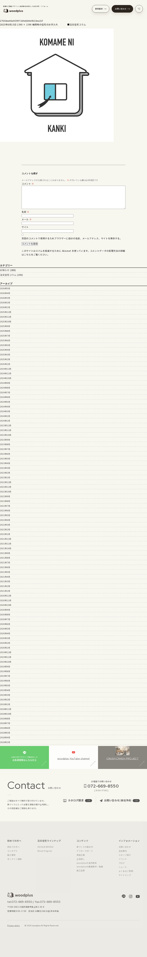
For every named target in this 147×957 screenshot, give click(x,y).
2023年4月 (5, 463)
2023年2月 (5, 472)
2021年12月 (5, 538)
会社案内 (123, 853)
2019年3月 (5, 695)
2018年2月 (5, 742)
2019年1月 (5, 704)
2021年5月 (5, 572)
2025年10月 (5, 321)
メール (27, 219)
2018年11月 (5, 709)
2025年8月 (5, 330)
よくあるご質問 (126, 873)
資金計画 (81, 857)
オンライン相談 (14, 861)
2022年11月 (5, 486)
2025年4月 (5, 349)
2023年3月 (5, 468)
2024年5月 (5, 401)
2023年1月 (5, 477)
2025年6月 (5, 340)
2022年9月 (5, 496)
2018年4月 (5, 737)
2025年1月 (5, 364)
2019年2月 (5, 699)
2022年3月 (5, 524)
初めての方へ (13, 849)
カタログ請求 (77, 803)
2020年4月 (5, 633)
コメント (28, 183)
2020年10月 (5, 605)
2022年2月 (5, 529)
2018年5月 (5, 732)
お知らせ (4, 270)
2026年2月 (5, 302)
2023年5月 (5, 458)
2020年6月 (5, 624)
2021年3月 (5, 581)
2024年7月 (5, 392)
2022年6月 (5, 510)
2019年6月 (5, 680)
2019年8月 (5, 671)
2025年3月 (5, 354)
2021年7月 (5, 562)
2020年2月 (5, 642)
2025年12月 (5, 312)
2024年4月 (5, 406)
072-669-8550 (103, 788)
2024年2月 (5, 416)
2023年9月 (5, 439)
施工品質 (81, 873)
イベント (123, 861)
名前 (25, 211)
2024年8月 (5, 387)
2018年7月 (5, 723)
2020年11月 (5, 600)
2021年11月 (5, 543)
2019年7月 (5, 676)
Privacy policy (13, 928)
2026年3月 (5, 297)
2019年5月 (5, 685)
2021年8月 (5, 557)
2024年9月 (5, 383)
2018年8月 (5, 718)
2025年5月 (5, 345)
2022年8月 (5, 501)
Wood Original (44, 853)
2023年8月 (5, 444)
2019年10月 (5, 661)
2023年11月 (5, 430)
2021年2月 (5, 586)
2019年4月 (5, 690)
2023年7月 (5, 449)
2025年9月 (5, 326)
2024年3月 (5, 411)
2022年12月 (5, 482)
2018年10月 (5, 713)
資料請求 (100, 8)
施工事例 (11, 857)
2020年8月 (5, 614)
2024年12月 (5, 368)
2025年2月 (5, 359)
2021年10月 (5, 548)
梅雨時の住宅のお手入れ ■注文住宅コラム (59, 24)
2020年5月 (5, 628)
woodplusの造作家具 (87, 865)
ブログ (122, 865)
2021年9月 (5, 553)
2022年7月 (5, 505)
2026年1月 (5, 307)
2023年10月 (5, 435)
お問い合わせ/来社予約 (120, 803)
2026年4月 (5, 293)
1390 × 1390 (24, 24)
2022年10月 (5, 491)
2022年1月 (5, 534)
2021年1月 (5, 590)
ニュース (123, 869)
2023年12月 (5, 425)
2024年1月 (5, 420)
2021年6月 (5, 567)
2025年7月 (5, 335)
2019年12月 (5, 652)
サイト (25, 227)
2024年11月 (5, 373)
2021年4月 (5, 576)
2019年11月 (5, 657)
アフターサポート (85, 853)
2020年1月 (5, 647)
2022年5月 (5, 515)
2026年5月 (5, 288)
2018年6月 (5, 728)
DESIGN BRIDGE (45, 849)
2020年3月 (5, 638)
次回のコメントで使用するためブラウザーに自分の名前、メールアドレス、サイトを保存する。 (72, 238)
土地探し (81, 861)
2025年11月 (5, 316)
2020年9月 (5, 609)
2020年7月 (5, 619)
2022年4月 (5, 520)
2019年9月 (5, 666)
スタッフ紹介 (125, 857)
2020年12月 (5, 595)
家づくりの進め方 (85, 849)
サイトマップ (125, 877)
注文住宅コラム (8, 274)
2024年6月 (5, 397)
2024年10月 (5, 378)
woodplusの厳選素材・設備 (90, 869)
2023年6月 (5, 453)
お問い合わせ (122, 8)
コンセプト (12, 853)
